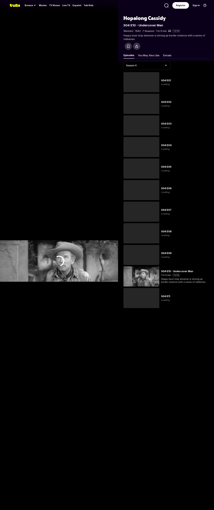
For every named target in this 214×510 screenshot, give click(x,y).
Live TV (66, 5)
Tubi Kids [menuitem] (89, 5)
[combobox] (147, 65)
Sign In (196, 5)
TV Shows (54, 5)
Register (180, 5)
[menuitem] (30, 5)
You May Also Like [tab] (148, 55)
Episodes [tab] (128, 55)
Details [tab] (167, 55)
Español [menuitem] (77, 5)
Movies (43, 5)
